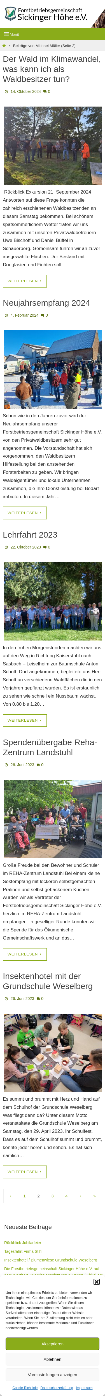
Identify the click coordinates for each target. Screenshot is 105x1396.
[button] (96, 1282)
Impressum (84, 1388)
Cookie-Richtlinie (25, 1388)
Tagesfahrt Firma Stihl (23, 1251)
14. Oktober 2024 (26, 91)
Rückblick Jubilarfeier (22, 1242)
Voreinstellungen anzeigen (52, 1374)
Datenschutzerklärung (56, 1388)
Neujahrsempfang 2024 (46, 302)
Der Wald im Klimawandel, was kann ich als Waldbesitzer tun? (52, 69)
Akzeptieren (52, 1343)
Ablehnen (52, 1359)
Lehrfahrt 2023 (30, 534)
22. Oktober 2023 (26, 547)
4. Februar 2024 (25, 315)
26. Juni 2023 (22, 764)
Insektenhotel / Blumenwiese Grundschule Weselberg (50, 1260)
